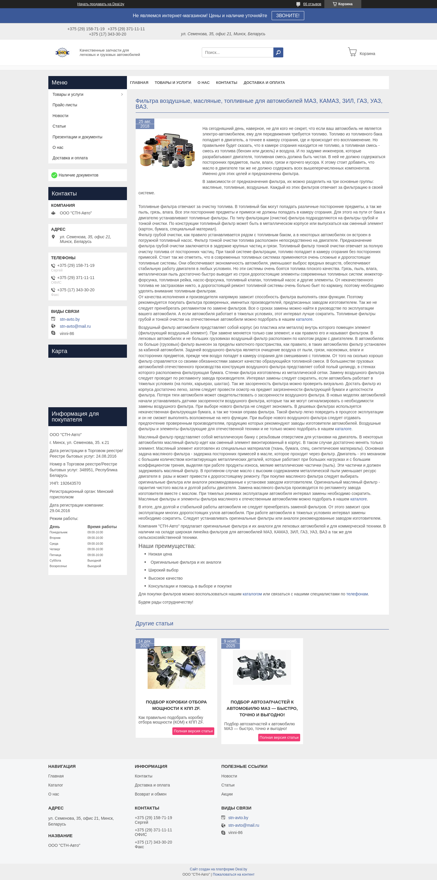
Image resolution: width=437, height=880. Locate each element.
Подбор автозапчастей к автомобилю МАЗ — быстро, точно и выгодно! (262, 708)
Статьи (59, 126)
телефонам (357, 594)
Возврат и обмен (151, 794)
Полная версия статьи (193, 731)
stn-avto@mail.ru (75, 326)
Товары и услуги (173, 82)
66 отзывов (312, 4)
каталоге (304, 319)
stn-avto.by (70, 319)
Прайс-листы (65, 105)
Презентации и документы (77, 137)
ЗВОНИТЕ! (288, 15)
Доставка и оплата (264, 82)
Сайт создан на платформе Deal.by (218, 869)
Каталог (55, 785)
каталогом (252, 594)
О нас (203, 82)
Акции (227, 794)
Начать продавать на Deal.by (100, 4)
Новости (60, 115)
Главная (139, 82)
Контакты (226, 82)
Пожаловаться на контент (233, 874)
